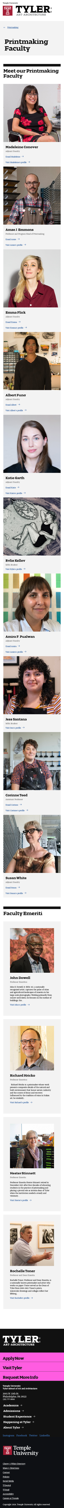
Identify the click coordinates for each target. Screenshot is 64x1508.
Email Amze (11, 239)
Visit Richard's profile (19, 1102)
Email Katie (11, 487)
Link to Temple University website (21, 1451)
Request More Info (20, 1376)
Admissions (11, 1410)
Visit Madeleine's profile (16, 161)
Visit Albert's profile (14, 410)
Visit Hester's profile (19, 1199)
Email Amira (11, 645)
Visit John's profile (18, 1004)
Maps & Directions (11, 1467)
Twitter (33, 1435)
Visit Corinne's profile (15, 810)
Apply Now (13, 1357)
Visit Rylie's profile (14, 568)
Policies (6, 1476)
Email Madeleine (13, 156)
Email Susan (11, 887)
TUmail (6, 1489)
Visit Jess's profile (13, 727)
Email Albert (11, 404)
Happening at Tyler (17, 1421)
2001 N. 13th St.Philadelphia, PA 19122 (14, 1394)
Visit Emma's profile (14, 327)
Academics (11, 1405)
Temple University (10, 2)
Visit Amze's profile (14, 244)
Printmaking (12, 27)
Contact (6, 1472)
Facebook (21, 1435)
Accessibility (8, 1493)
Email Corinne (12, 804)
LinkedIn (45, 1435)
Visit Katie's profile (14, 492)
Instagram (8, 1435)
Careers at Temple (11, 1497)
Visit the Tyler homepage (22, 1341)
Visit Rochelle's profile (19, 1297)
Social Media (8, 1480)
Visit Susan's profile (14, 892)
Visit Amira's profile (14, 651)
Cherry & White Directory (14, 1463)
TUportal (7, 1485)
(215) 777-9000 (9, 1398)
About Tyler (11, 1427)
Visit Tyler (12, 1366)
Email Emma (11, 321)
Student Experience (17, 1416)
